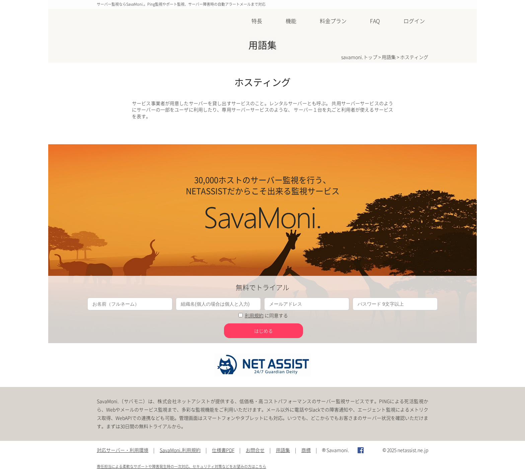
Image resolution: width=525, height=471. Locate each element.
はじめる (263, 330)
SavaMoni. (119, 21)
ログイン (414, 21)
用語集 (389, 57)
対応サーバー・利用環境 (122, 450)
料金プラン (333, 21)
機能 (291, 21)
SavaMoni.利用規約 (180, 450)
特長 (256, 21)
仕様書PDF (223, 450)
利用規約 (254, 315)
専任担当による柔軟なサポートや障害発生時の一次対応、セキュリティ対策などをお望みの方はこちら (181, 466)
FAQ (375, 21)
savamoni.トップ (359, 57)
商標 (306, 450)
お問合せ (255, 450)
